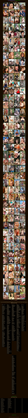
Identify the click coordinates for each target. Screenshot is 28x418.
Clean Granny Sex (9, 404)
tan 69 (12, 356)
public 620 (18, 348)
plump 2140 (18, 342)
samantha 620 (23, 315)
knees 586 (13, 323)
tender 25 (13, 363)
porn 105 (18, 344)
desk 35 (8, 308)
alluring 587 (3, 307)
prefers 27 (18, 347)
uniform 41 (13, 374)
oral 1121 (18, 331)
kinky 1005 (13, 322)
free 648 (8, 336)
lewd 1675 (13, 329)
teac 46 (13, 359)
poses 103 (18, 345)
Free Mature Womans (3, 400)
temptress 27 (13, 362)
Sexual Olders (2, 412)
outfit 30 (18, 333)
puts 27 (17, 350)
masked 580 (18, 306)
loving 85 (13, 338)
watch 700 (13, 379)
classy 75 (3, 336)
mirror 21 (18, 313)
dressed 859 (8, 312)
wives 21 (13, 387)
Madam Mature (2, 402)
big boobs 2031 (3, 321)
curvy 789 (3, 346)
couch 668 (3, 340)
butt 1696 (3, 330)
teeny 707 (13, 361)
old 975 (17, 329)
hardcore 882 (13, 306)
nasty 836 (18, 319)
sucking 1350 (23, 329)
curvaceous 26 (3, 345)
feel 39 (8, 326)
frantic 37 (8, 335)
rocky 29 (23, 312)
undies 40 (13, 373)
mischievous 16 (18, 314)
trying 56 (13, 370)
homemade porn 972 (14, 311)
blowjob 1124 (3, 323)
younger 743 (13, 393)
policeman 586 (18, 343)
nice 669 (18, 324)
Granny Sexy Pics (9, 402)
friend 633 (8, 337)
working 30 (13, 389)
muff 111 (18, 317)
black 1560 (3, 322)
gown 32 (8, 350)
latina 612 (13, 327)
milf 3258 (18, 311)
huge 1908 (13, 316)
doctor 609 (8, 310)
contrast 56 (3, 339)
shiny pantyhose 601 (24, 321)
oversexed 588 (18, 334)
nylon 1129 (18, 326)
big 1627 (3, 320)
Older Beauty (2, 404)
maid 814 (18, 305)
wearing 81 (13, 380)
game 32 (8, 341)
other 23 (18, 332)
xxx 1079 (13, 391)
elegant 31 (8, 318)
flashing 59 (8, 333)
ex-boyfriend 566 (9, 320)
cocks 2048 (3, 338)
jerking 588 (13, 318)
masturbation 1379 (19, 307)
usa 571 (13, 375)
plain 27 (17, 341)
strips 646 (23, 327)
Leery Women (9, 399)
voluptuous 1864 (13, 378)
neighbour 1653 (18, 323)
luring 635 (13, 339)
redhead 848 (23, 309)
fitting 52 (8, 332)
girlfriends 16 (8, 344)
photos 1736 (18, 339)
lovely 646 (13, 337)
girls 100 (8, 345)
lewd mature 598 (14, 330)
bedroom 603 (3, 319)
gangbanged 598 (9, 342)
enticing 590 (8, 319)
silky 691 (22, 323)
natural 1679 (18, 320)
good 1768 (8, 349)
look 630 (13, 335)
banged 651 (3, 316)
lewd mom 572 (13, 331)
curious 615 (3, 344)
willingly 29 (13, 386)
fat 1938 (8, 325)
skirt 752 (22, 324)
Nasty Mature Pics (9, 407)
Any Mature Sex (2, 408)
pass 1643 (18, 337)
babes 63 (3, 315)
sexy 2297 (23, 320)
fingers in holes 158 (9, 330)
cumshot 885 (3, 343)
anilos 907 (3, 310)
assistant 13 (3, 313)
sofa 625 (22, 325)
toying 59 (13, 369)
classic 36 (3, 335)
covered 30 (3, 341)
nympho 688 (18, 327)
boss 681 (3, 325)
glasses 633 (8, 347)
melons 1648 (18, 310)
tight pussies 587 (14, 366)
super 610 (23, 330)
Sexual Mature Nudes (10, 401)
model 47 (18, 315)
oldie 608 (18, 330)
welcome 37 (13, 381)
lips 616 (13, 334)
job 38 (12, 319)
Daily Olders (9, 406)
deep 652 (8, 306)
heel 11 (13, 307)
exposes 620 (8, 323)
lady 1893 (13, 326)
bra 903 (3, 326)
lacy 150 (13, 325)
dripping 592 (8, 313)
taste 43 (13, 357)
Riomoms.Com (2, 401)
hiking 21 (13, 309)
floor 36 (8, 334)
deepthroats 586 (8, 307)
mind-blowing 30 (18, 312)
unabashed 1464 (13, 372)
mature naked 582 (19, 309)
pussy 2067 (18, 349)
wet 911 (13, 382)
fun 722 (8, 340)
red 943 (22, 308)
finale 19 (8, 329)
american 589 (3, 309)
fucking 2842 (8, 339)
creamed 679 (3, 342)
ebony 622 (8, 317)
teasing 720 (13, 360)
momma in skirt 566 (19, 316)
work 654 (13, 388)
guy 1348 (8, 353)
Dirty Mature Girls (9, 405)
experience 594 (8, 322)
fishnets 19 (8, 331)
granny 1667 (8, 351)
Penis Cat (2, 407)
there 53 (13, 364)
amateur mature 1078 (4, 308)
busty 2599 (3, 329)
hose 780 (13, 312)
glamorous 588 (8, 346)
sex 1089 (23, 319)
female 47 (8, 327)
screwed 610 (23, 316)
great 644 (8, 352)
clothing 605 (3, 337)
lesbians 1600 (13, 328)
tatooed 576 (13, 358)
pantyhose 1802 (18, 336)
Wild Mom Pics (2, 405)
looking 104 (13, 336)
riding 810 (23, 310)
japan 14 (13, 317)
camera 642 (3, 331)
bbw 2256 (3, 317)
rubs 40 (22, 314)
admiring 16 (3, 306)
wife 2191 (13, 385)
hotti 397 (13, 314)
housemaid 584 (13, 315)
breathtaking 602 (4, 327)
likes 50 (13, 333)
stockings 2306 (23, 326)
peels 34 (18, 338)
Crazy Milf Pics (2, 409)
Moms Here (2, 398)
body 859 (3, 324)
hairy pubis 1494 (13, 305)
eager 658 (8, 316)
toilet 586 (13, 368)
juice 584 (13, 320)
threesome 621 (13, 365)
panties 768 (18, 335)
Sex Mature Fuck (2, 406)
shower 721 (23, 322)
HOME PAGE (17, 0)
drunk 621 (8, 314)
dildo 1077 (8, 309)
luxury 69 (13, 340)
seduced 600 (23, 317)
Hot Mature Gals (9, 398)
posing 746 (18, 346)
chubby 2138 (3, 334)
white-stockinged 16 (14, 383)
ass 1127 (3, 312)
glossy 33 (8, 348)
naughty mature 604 (19, 322)
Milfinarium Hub (2, 411)
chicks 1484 (3, 333)
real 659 (22, 307)
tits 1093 (13, 367)
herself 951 (13, 308)
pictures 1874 (18, 340)
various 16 (13, 376)
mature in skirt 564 (19, 308)
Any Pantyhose (9, 400)
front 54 (8, 338)
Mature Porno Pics (2, 399)
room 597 (23, 313)
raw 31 (22, 306)
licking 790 (13, 332)
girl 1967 (8, 343)
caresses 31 (3, 332)
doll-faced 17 (8, 311)
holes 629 (13, 310)
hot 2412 (13, 313)
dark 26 (8, 305)
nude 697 (18, 325)
